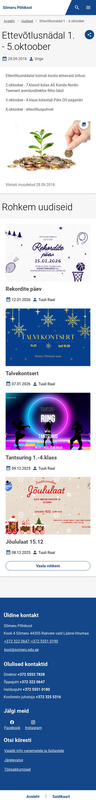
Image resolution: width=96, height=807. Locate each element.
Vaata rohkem (48, 566)
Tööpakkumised (17, 769)
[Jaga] (89, 34)
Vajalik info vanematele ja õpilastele (34, 751)
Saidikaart (61, 796)
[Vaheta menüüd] (88, 7)
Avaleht (9, 21)
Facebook (12, 724)
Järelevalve (13, 760)
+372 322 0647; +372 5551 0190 (31, 641)
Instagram (33, 724)
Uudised (27, 21)
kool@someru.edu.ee (21, 649)
